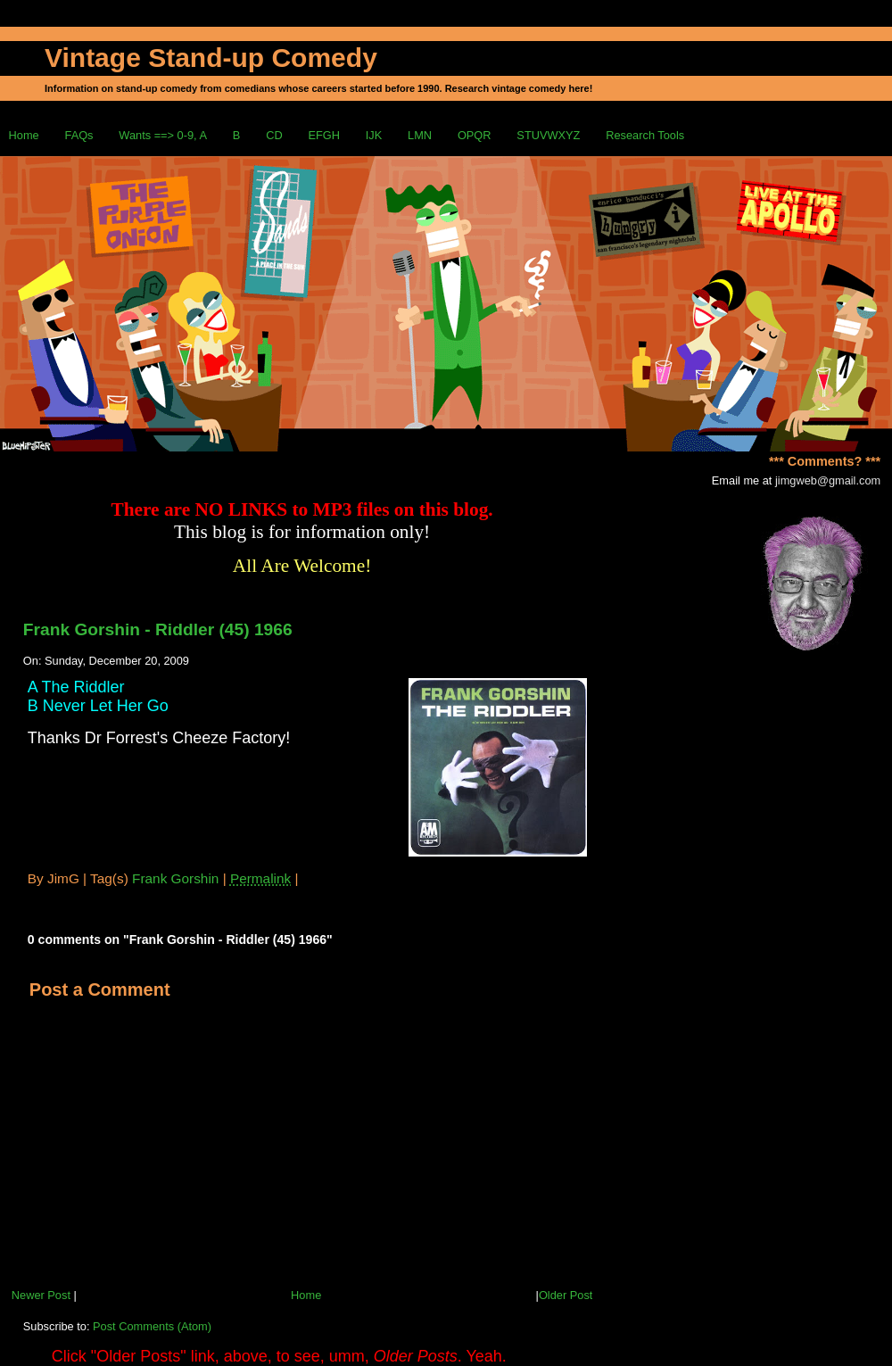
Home (24, 135)
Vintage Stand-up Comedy (211, 57)
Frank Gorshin (175, 878)
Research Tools (645, 135)
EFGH (324, 135)
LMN (420, 135)
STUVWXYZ (548, 135)
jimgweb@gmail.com (827, 480)
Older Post (565, 1295)
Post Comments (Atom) (152, 1326)
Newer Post (41, 1295)
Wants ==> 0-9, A (163, 135)
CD (274, 135)
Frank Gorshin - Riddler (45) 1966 (158, 629)
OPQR (474, 135)
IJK (374, 135)
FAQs (79, 135)
